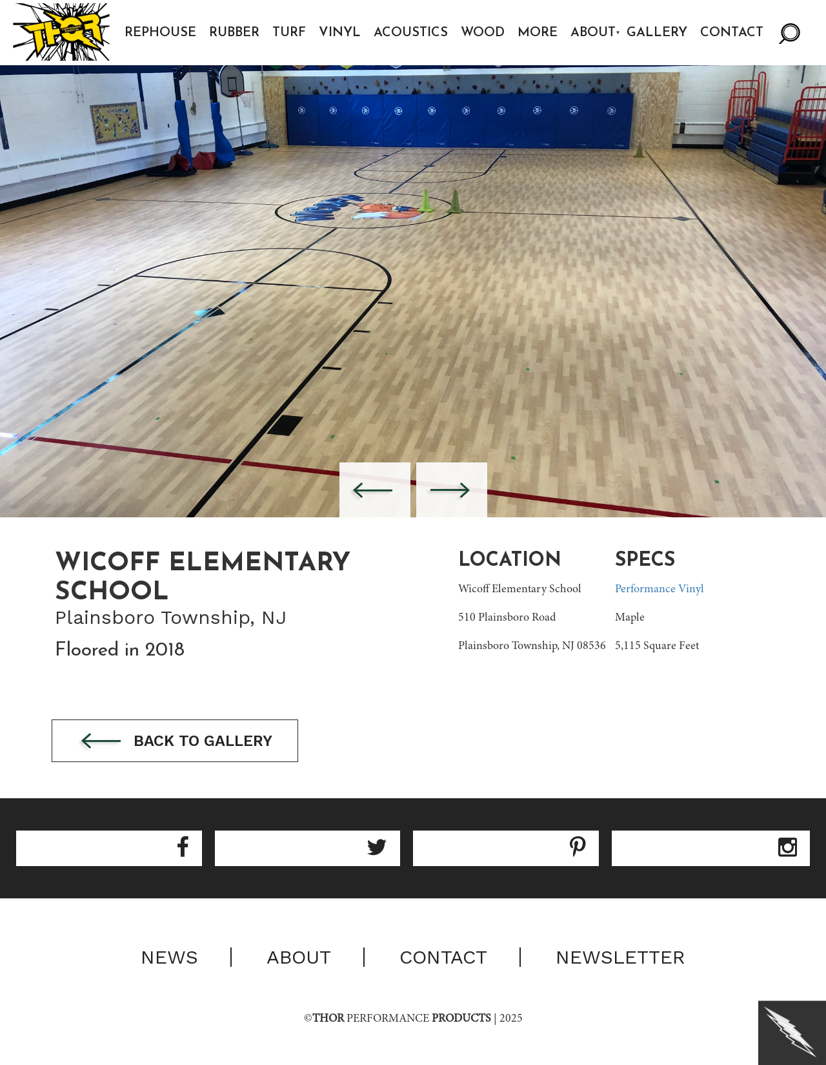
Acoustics (412, 32)
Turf (290, 32)
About (594, 32)
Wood (484, 32)
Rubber (235, 32)
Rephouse (161, 32)
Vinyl (341, 32)
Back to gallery (179, 742)
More (539, 32)
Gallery (658, 32)
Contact (733, 32)
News (169, 957)
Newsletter (620, 957)
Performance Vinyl (659, 589)
